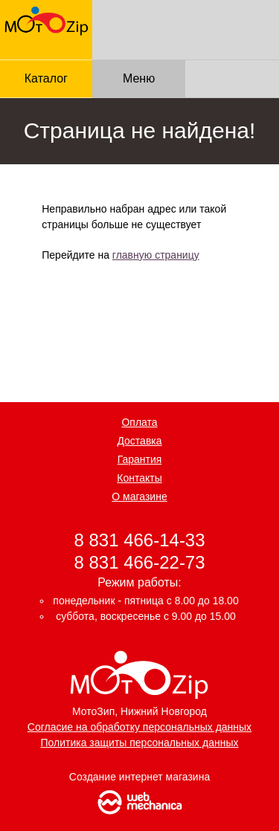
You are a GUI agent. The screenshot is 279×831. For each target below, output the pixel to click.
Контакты (139, 478)
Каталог (46, 78)
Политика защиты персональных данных (139, 742)
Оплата (139, 422)
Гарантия (140, 459)
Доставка (139, 441)
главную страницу (155, 255)
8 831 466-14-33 (139, 540)
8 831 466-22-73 (139, 562)
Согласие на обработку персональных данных (139, 727)
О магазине (139, 496)
